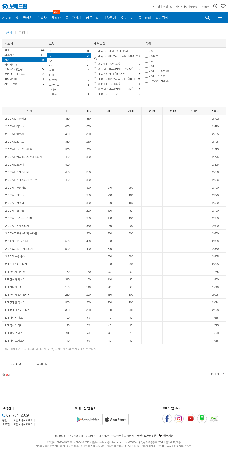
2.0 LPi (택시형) (158, 76)
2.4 (151, 61)
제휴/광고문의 (75, 435)
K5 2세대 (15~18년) (108, 84)
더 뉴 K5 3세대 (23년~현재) (113, 51)
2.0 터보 (153, 56)
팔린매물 (42, 364)
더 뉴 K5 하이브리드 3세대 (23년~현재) (116, 57)
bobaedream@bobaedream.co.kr (111, 442)
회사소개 (60, 435)
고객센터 (129, 435)
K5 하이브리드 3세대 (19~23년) (115, 68)
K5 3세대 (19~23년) (108, 63)
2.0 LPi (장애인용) (159, 71)
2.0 (151, 51)
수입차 (23, 33)
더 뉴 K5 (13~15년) (108, 94)
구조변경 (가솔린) (159, 81)
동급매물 (15, 364)
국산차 (7, 33)
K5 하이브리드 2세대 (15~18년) (115, 89)
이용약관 (103, 435)
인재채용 (91, 435)
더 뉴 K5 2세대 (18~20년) (111, 73)
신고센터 (116, 435)
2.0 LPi (152, 66)
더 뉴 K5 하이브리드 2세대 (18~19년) (118, 78)
